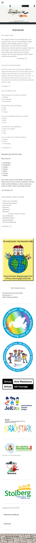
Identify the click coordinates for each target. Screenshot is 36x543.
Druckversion (8, 536)
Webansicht (29, 538)
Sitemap (15, 536)
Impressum (7, 524)
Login (31, 536)
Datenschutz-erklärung (11, 514)
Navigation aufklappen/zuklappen (18, 2)
